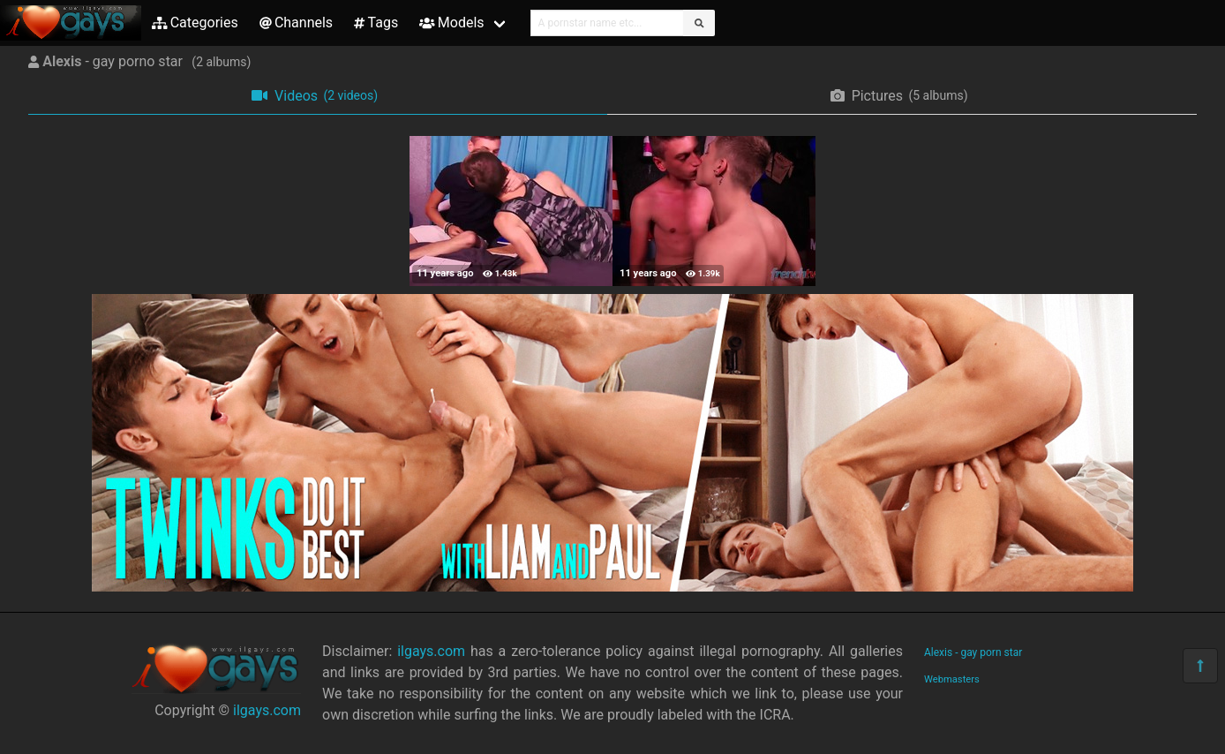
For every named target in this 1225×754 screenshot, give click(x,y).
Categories (195, 22)
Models (451, 22)
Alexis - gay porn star (973, 652)
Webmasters (952, 679)
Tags (376, 22)
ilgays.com (267, 710)
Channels (296, 22)
